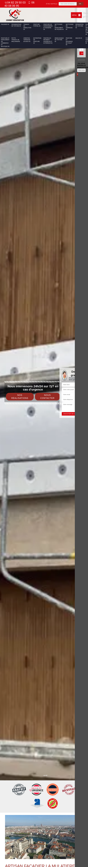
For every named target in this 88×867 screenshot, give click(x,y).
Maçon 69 (79, 38)
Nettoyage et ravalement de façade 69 (59, 27)
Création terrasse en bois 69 (26, 39)
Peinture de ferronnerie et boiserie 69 (48, 27)
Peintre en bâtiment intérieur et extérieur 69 (47, 40)
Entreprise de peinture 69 (37, 40)
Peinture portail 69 (36, 25)
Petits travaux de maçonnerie (15, 39)
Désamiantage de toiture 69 (16, 25)
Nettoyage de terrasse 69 (69, 27)
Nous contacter (47, 396)
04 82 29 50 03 (15, 2)
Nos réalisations (19, 396)
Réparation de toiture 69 (80, 26)
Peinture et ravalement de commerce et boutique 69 (5, 42)
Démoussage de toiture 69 (59, 39)
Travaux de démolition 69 (27, 27)
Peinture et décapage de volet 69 (69, 41)
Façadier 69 (5, 24)
